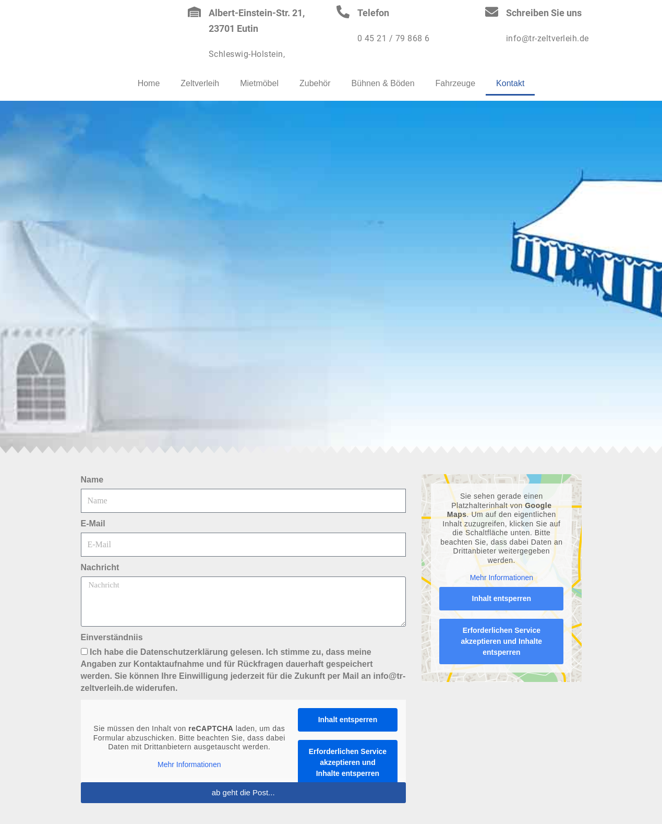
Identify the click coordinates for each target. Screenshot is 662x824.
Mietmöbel (259, 83)
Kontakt (510, 83)
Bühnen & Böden (383, 83)
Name (92, 479)
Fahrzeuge (456, 83)
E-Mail (93, 523)
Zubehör (315, 83)
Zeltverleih (199, 83)
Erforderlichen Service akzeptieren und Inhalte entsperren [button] (347, 762)
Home (149, 83)
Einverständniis (112, 637)
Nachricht (100, 567)
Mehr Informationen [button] (189, 764)
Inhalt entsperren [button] (347, 719)
